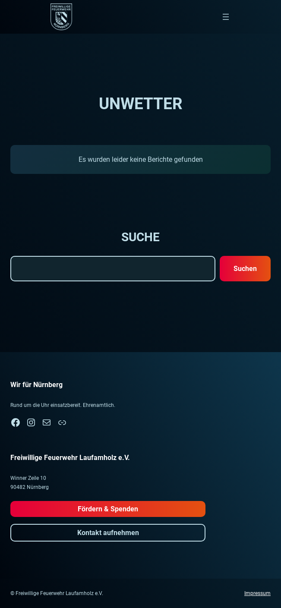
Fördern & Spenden (108, 509)
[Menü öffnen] (226, 17)
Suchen (245, 269)
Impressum (257, 593)
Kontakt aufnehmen (108, 533)
